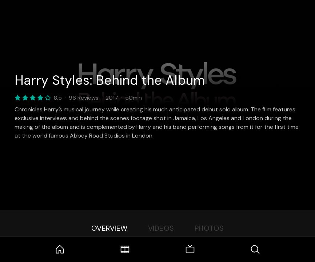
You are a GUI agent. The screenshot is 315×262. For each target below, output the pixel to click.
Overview (109, 228)
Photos (209, 228)
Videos (161, 228)
